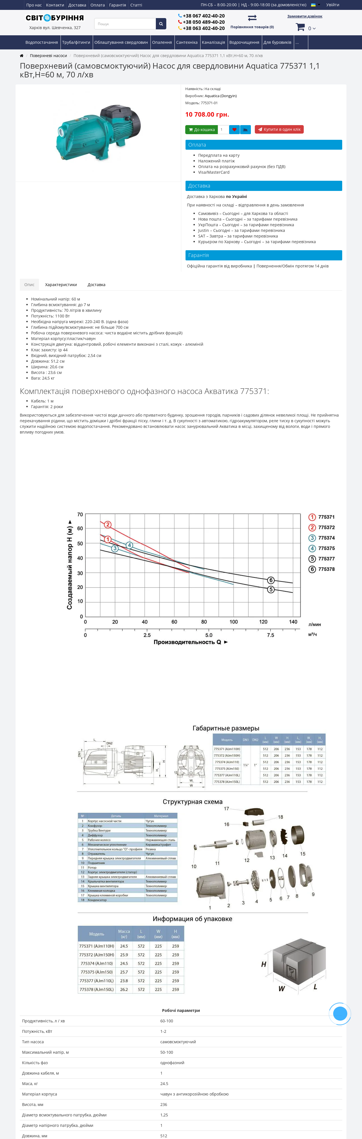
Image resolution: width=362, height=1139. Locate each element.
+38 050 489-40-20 (204, 22)
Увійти (332, 4)
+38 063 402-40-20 (204, 28)
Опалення (162, 42)
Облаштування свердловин (121, 42)
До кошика (201, 129)
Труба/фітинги (76, 42)
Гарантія (117, 5)
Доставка (77, 5)
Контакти (55, 5)
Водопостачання (42, 42)
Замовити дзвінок (304, 16)
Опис (29, 284)
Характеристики (61, 284)
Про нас (34, 5)
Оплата (97, 5)
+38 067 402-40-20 (204, 15)
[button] (304, 26)
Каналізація (214, 42)
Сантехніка (187, 42)
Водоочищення (244, 42)
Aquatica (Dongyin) (221, 95)
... (297, 42)
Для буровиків (278, 42)
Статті (136, 5)
